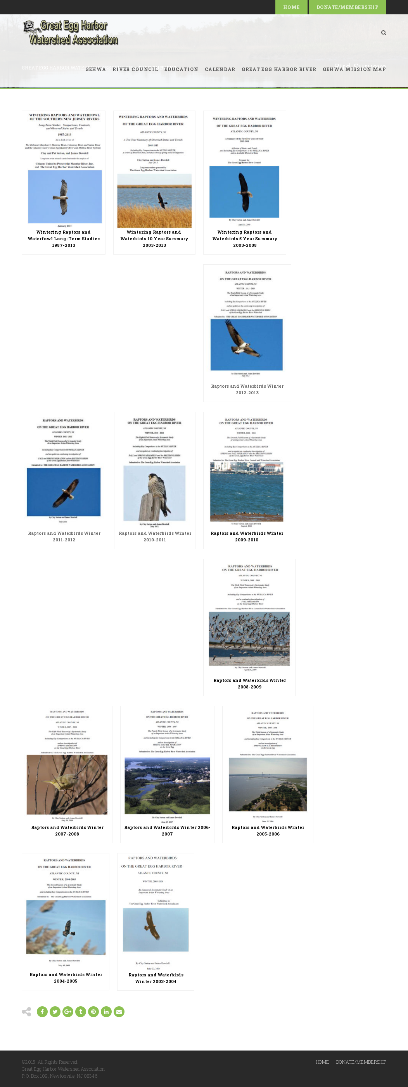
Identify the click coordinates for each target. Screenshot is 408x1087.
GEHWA (95, 69)
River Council (135, 69)
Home (291, 7)
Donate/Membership (347, 7)
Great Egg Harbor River (279, 69)
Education (181, 69)
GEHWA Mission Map (354, 69)
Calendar (220, 69)
